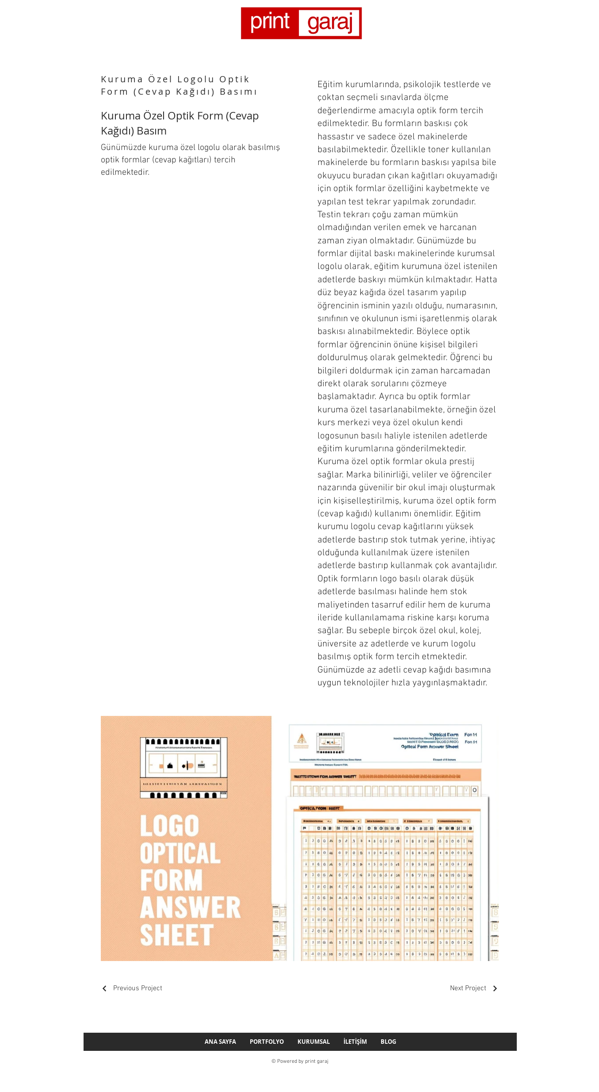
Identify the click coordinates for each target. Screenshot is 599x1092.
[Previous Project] (131, 988)
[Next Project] (474, 988)
